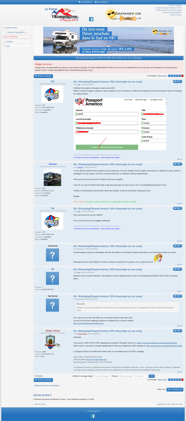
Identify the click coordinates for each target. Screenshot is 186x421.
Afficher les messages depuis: (91, 376)
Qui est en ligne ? (42, 395)
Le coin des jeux (12, 37)
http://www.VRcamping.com (97, 359)
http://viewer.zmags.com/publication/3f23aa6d (164, 346)
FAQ (7, 46)
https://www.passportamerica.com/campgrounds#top (157, 343)
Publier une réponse (45, 76)
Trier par (123, 376)
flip (52, 269)
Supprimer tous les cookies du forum (170, 404)
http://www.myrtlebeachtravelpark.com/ (89, 323)
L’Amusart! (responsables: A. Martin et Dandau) (18, 32)
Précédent (39, 376)
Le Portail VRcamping (175, 5)
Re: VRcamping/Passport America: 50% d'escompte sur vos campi (108, 81)
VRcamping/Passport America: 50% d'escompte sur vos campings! (108, 57)
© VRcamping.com (93, 411)
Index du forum (11, 28)
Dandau (53, 164)
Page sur (162, 76)
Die (52, 81)
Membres (9, 42)
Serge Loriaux (52, 330)
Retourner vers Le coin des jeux (47, 386)
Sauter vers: (161, 389)
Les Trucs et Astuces (176, 15)
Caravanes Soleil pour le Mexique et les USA (168, 8)
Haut (178, 159)
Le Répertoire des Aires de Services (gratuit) (169, 10)
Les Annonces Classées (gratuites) (172, 12)
